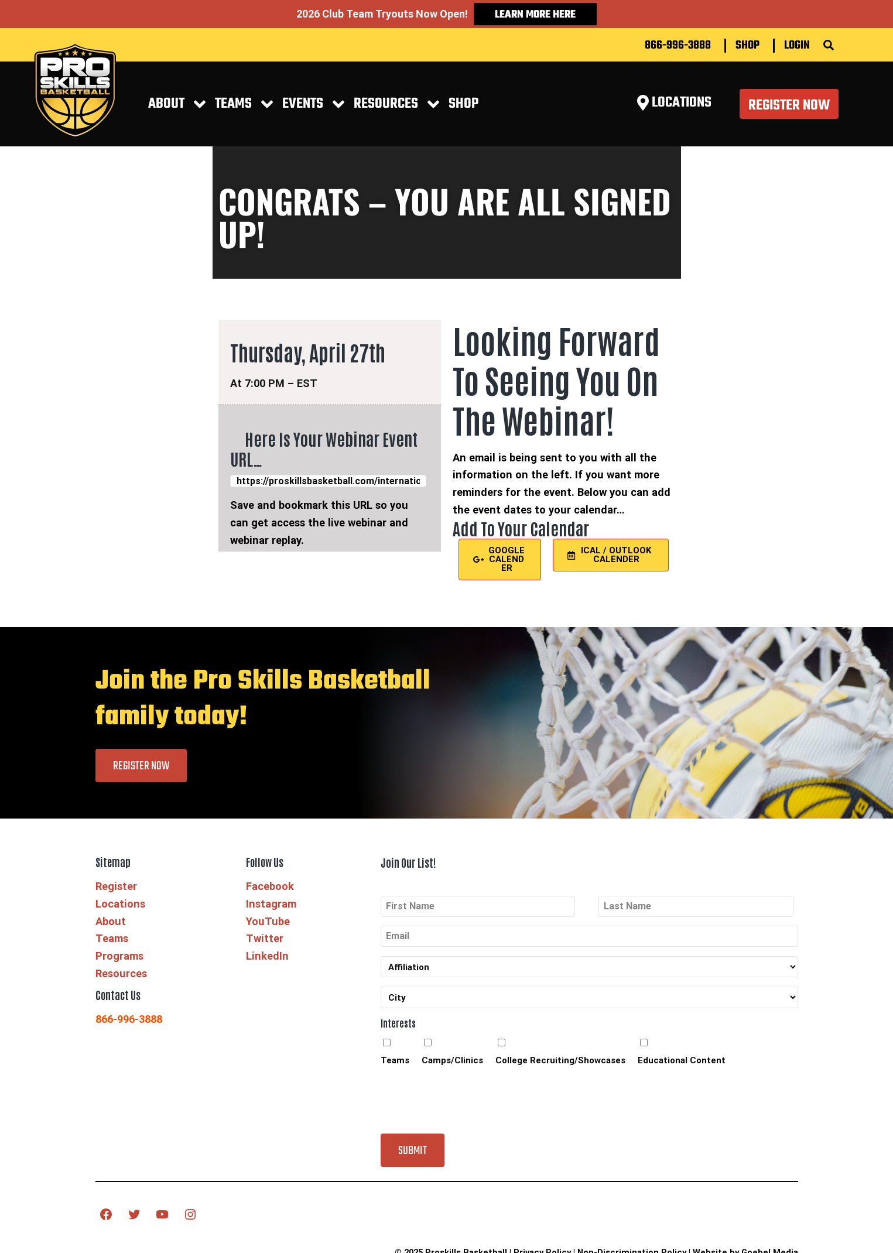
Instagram (271, 897)
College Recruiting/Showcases (560, 1054)
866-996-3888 (678, 39)
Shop (747, 39)
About (166, 96)
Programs (119, 949)
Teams (233, 96)
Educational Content (682, 1054)
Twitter (264, 931)
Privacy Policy (542, 1245)
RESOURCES (386, 96)
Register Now (789, 98)
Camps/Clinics (452, 1054)
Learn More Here (535, 14)
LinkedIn (267, 949)
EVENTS (302, 96)
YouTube (268, 914)
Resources (121, 966)
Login (797, 39)
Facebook (270, 879)
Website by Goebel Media (745, 1245)
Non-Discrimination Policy (631, 1245)
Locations (120, 897)
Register (116, 879)
